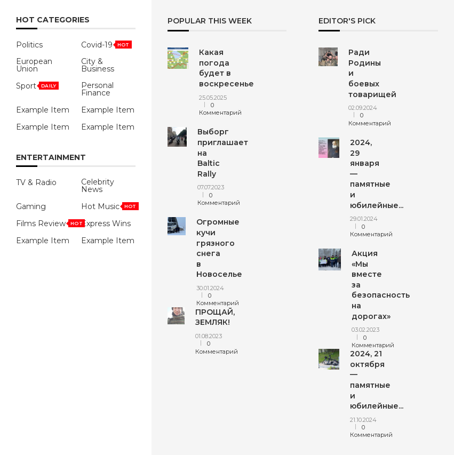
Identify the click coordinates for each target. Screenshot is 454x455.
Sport (26, 86)
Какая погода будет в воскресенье (226, 68)
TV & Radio (36, 182)
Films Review (41, 223)
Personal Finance (97, 89)
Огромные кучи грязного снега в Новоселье (219, 248)
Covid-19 (97, 45)
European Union (34, 65)
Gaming (31, 206)
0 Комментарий (220, 108)
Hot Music (100, 206)
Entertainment (51, 158)
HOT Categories (53, 20)
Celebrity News (97, 185)
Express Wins (106, 223)
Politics (29, 45)
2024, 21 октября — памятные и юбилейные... (376, 380)
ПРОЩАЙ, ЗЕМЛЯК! (215, 317)
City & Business (97, 65)
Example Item (42, 110)
